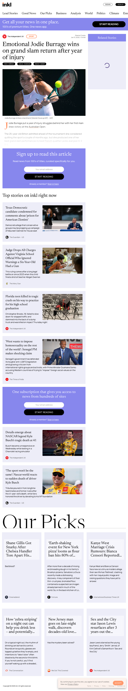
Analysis (75, 13)
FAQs (104, 686)
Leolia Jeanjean (24, 64)
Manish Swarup (40, 64)
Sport (31, 36)
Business (61, 13)
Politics (101, 13)
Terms (89, 686)
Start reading (108, 24)
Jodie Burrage (9, 64)
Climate (114, 13)
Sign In (107, 4)
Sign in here (53, 184)
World (89, 13)
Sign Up (120, 4)
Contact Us (121, 686)
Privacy (96, 686)
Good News (29, 13)
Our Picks (46, 13)
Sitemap (111, 686)
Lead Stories (10, 13)
